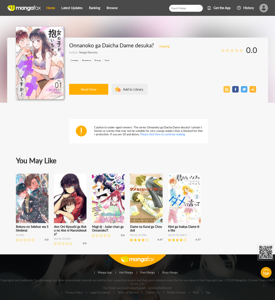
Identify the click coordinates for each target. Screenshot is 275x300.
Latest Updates (72, 8)
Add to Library (133, 89)
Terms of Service (128, 292)
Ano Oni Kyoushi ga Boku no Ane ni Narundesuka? (70, 230)
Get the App (221, 8)
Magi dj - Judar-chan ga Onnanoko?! (107, 228)
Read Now (89, 89)
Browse (112, 8)
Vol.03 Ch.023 (62, 238)
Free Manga (147, 272)
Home (50, 8)
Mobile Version (176, 292)
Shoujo (97, 60)
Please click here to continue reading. (163, 134)
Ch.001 (20, 235)
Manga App (105, 272)
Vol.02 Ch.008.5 (177, 235)
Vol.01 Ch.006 (138, 235)
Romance (86, 60)
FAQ (195, 292)
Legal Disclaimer (100, 292)
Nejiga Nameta (88, 52)
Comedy (74, 60)
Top (208, 292)
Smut (107, 60)
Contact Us (153, 292)
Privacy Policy (74, 292)
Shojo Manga (170, 272)
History (248, 8)
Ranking (94, 8)
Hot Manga (126, 272)
